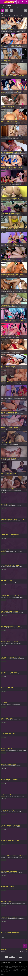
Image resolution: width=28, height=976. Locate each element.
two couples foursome (20, 31)
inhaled (23, 321)
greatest (7, 31)
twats (11, 582)
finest (21, 429)
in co (10, 444)
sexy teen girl (8, 199)
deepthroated (20, 245)
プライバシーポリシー (5, 963)
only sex (7, 352)
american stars (14, 276)
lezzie (18, 796)
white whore (15, 643)
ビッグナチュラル (11, 888)
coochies (8, 306)
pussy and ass (16, 260)
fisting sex (19, 765)
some (7, 383)
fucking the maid (14, 306)
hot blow (9, 245)
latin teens (19, 505)
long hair (17, 597)
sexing (22, 199)
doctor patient (11, 918)
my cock (21, 536)
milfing (3, 780)
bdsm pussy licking (5, 933)
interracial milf (16, 780)
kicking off (20, 872)
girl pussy (10, 168)
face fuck (8, 184)
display (19, 673)
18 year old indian (5, 689)
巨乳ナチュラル (20, 612)
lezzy (7, 107)
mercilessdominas (18, 490)
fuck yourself (4, 61)
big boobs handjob (14, 520)
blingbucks (8, 276)
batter (3, 459)
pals (16, 92)
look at (7, 872)
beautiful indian (5, 153)
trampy (23, 918)
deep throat (4, 245)
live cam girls (19, 214)
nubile (7, 260)
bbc (5, 459)
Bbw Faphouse (12, 7)
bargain (22, 658)
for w (15, 811)
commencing (15, 138)
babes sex (24, 367)
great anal (14, 413)
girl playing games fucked (11, 214)
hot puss (17, 337)
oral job (12, 184)
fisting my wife (14, 765)
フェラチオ (20, 306)
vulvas (10, 719)
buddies (9, 321)
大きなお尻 (19, 383)
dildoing (9, 857)
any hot (7, 673)
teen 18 (3, 138)
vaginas (10, 260)
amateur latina (21, 842)
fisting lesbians (16, 582)
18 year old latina (12, 826)
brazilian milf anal (9, 474)
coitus (18, 459)
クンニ (24, 306)
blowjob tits (17, 398)
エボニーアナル (21, 735)
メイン (2, 5)
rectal (11, 735)
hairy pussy (20, 520)
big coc (3, 31)
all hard (3, 352)
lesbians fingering (20, 123)
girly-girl (23, 46)
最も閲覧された (7, 11)
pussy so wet (17, 291)
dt (11, 367)
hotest (13, 337)
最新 (11, 11)
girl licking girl (4, 168)
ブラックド (15, 735)
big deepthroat (14, 245)
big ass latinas (9, 505)
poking (14, 61)
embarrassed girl (17, 658)
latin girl (13, 857)
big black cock (9, 536)
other (7, 337)
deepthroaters (4, 321)
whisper (3, 872)
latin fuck (3, 413)
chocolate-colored (16, 750)
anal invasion (19, 566)
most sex (11, 352)
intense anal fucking (20, 61)
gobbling (16, 903)
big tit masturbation (6, 520)
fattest (21, 230)
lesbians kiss (8, 123)
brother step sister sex (14, 689)
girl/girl (18, 199)
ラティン (14, 383)
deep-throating (23, 750)
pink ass (7, 704)
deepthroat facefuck (6, 398)
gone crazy (13, 551)
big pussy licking (13, 933)
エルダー (23, 551)
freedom (11, 658)
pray (17, 444)
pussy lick (14, 199)
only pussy (10, 61)
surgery (3, 704)
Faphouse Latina (4, 7)
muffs (13, 92)
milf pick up (22, 780)
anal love (18, 474)
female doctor (4, 918)
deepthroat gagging (17, 367)
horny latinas (17, 184)
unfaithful (8, 230)
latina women (9, 750)
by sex (19, 352)
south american (20, 413)
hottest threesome (22, 903)
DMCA (16, 962)
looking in (14, 444)
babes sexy (8, 367)
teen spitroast (23, 398)
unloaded (16, 627)
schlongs (24, 291)
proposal (7, 138)
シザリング (21, 107)
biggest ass (17, 230)
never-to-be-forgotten (13, 872)
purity (23, 77)
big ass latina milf (5, 566)
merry (7, 826)
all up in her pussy (13, 673)
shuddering (4, 811)
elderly (11, 138)
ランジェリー (18, 888)
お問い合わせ (4, 962)
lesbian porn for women (13, 153)
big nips (13, 597)
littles (8, 903)
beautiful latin (9, 413)
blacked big (4, 291)
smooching (14, 123)
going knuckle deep (5, 582)
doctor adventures (18, 918)
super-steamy (9, 92)
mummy (17, 107)
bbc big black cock (10, 291)
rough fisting (4, 765)
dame (15, 796)
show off (11, 811)
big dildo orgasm (5, 46)
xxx (14, 474)
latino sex (14, 505)
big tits (7, 658)
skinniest (8, 551)
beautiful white (9, 643)
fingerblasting (11, 107)
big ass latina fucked (13, 842)
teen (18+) (22, 796)
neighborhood (4, 857)
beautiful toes (10, 490)
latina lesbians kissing (10, 77)
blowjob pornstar (21, 276)
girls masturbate (9, 796)
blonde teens (18, 77)
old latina (19, 826)
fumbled (12, 230)
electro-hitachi (15, 168)
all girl (7, 719)
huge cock (4, 903)
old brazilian (18, 811)
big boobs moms (22, 153)
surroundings (18, 46)
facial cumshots (13, 566)
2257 (20, 962)
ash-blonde (12, 704)
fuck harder (4, 597)
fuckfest (8, 459)
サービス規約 (11, 962)
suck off (3, 276)
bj (20, 184)
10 (19, 956)
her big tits (9, 597)
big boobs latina (5, 842)
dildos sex (18, 857)
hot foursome (12, 31)
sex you (15, 352)
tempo (7, 444)
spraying (21, 627)
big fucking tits (12, 46)
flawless (16, 704)
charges (3, 444)
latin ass (3, 505)
